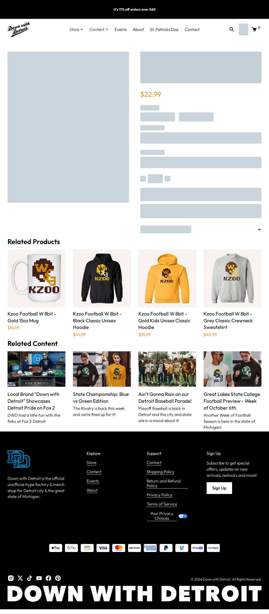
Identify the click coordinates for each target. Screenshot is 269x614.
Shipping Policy (160, 471)
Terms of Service (162, 504)
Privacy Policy (159, 495)
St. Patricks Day (164, 29)
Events (121, 29)
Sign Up (219, 488)
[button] (76, 29)
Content (94, 471)
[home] (19, 29)
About (138, 29)
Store (91, 462)
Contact (192, 29)
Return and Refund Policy (164, 483)
